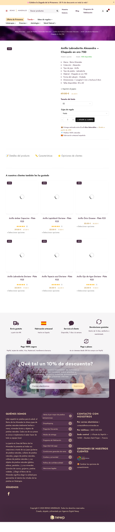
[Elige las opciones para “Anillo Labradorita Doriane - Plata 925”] (16, 290)
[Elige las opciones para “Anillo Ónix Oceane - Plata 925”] (85, 226)
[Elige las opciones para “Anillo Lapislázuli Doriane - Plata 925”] (50, 232)
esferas (8, 465)
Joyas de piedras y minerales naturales (39, 32)
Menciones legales (49, 468)
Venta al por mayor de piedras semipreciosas (54, 416)
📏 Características (43, 156)
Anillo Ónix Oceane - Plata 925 (92, 218)
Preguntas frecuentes (50, 429)
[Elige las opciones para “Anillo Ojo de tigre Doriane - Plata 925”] (85, 290)
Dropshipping (48, 423)
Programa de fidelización (52, 440)
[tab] (18, 156)
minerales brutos (17, 428)
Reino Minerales (20, 32)
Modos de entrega (49, 434)
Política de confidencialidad (53, 462)
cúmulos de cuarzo (13, 468)
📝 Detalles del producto (18, 156)
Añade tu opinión (66, 57)
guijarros (25, 468)
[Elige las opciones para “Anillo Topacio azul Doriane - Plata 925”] (50, 290)
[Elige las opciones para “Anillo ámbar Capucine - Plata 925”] (16, 232)
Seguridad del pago (50, 446)
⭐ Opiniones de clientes (70, 156)
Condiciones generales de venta (54, 451)
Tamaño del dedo (68, 99)
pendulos (15, 465)
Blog (77, 11)
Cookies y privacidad (50, 457)
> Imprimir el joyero (68, 89)
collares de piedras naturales (17, 459)
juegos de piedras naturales (24, 456)
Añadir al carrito (86, 120)
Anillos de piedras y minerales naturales (66, 32)
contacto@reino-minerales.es (88, 425)
